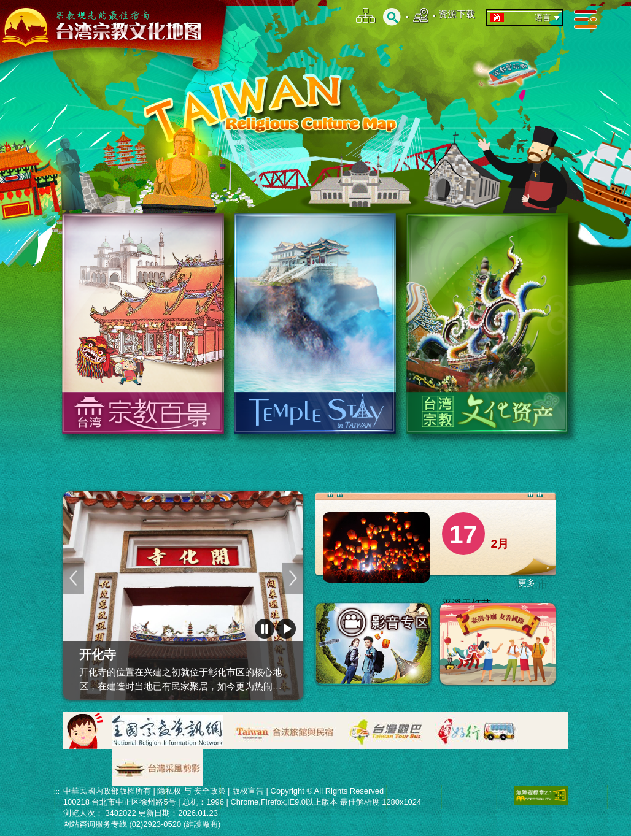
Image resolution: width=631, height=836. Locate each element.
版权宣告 (248, 791)
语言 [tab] (525, 18)
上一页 (73, 578)
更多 (526, 583)
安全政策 (210, 791)
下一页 (292, 578)
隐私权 (169, 791)
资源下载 (456, 14)
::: (3, 10)
